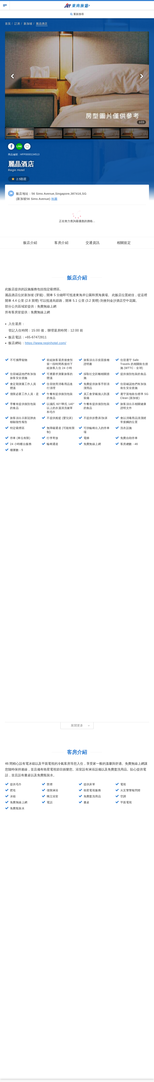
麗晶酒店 (42, 23)
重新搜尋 (77, 14)
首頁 (8, 23)
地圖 (54, 198)
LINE (19, 146)
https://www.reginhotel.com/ (45, 343)
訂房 (17, 23)
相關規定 (124, 243)
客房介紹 (61, 243)
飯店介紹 (30, 243)
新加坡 (28, 23)
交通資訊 (93, 243)
